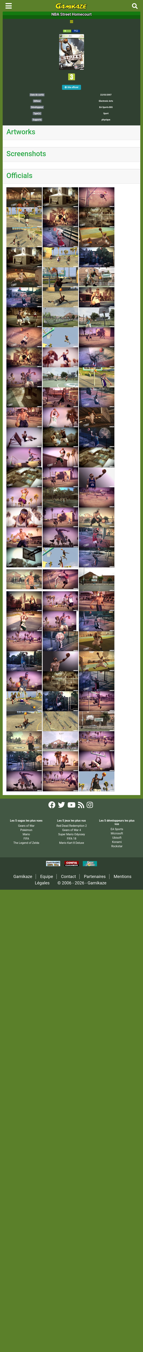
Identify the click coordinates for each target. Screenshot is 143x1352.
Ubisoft (116, 837)
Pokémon (26, 830)
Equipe (46, 876)
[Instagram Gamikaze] (90, 806)
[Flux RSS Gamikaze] (81, 806)
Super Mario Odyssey (71, 834)
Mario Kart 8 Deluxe (71, 843)
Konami (117, 842)
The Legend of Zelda (26, 843)
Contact (68, 876)
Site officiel (71, 87)
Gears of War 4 (71, 830)
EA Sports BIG (106, 107)
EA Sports (117, 829)
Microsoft (117, 833)
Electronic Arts (106, 101)
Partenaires (95, 876)
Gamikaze (22, 876)
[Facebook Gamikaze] (52, 806)
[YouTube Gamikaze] (72, 806)
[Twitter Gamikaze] (62, 806)
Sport (106, 113)
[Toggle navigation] (8, 5)
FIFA (26, 838)
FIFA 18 (71, 838)
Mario (26, 834)
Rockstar (116, 846)
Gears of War (26, 825)
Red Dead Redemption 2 (71, 825)
